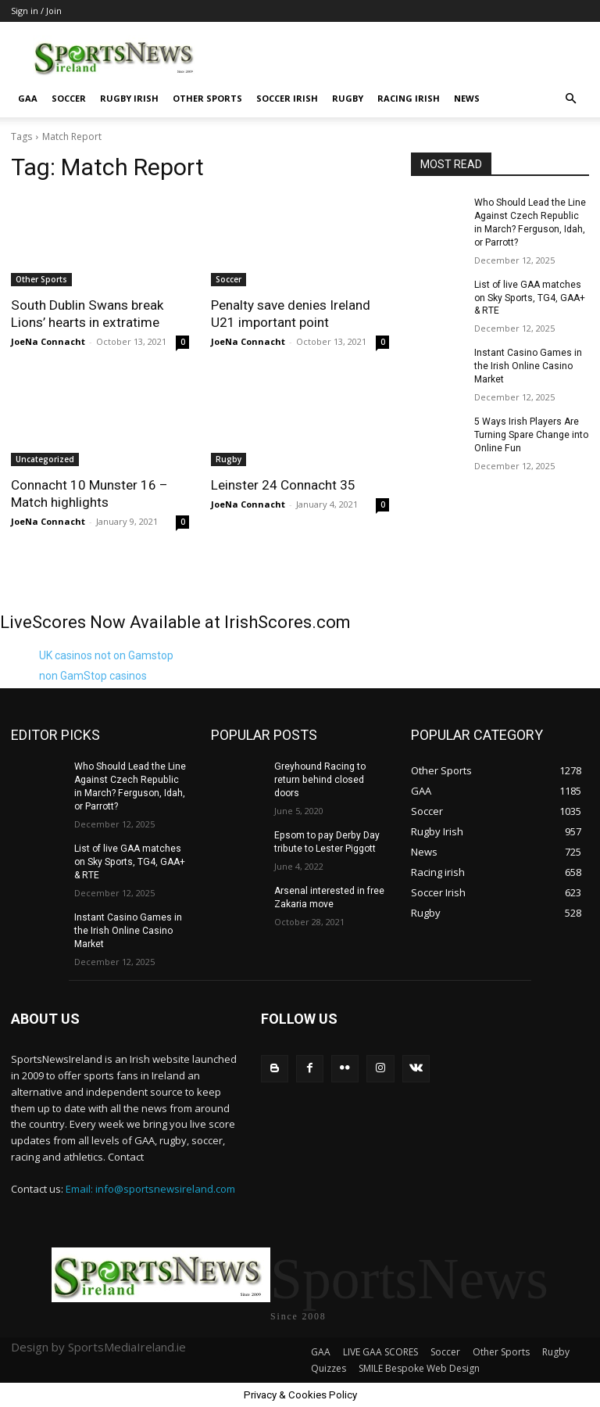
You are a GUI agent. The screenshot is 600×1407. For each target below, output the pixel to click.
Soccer (69, 98)
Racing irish (408, 98)
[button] (570, 99)
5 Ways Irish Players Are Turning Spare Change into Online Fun (531, 434)
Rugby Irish (129, 98)
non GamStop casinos (93, 675)
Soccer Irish (287, 98)
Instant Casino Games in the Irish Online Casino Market (527, 366)
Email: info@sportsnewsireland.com (150, 1188)
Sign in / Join (36, 10)
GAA (28, 98)
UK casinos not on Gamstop (106, 655)
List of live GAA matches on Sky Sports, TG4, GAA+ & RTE (528, 297)
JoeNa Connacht (48, 341)
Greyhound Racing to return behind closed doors (319, 780)
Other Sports (207, 98)
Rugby (347, 98)
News (467, 98)
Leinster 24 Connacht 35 (283, 485)
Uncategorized (45, 459)
